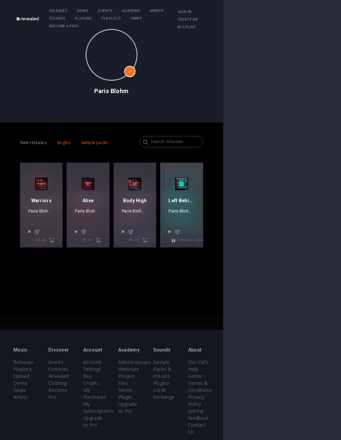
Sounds (195, 10)
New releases (33, 142)
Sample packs (94, 142)
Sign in (280, 11)
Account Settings (142, 362)
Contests (78, 369)
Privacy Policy (301, 390)
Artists (20, 390)
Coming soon (296, 261)
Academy (146, 10)
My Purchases (138, 376)
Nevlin (63, 240)
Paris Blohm (40, 240)
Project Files (191, 376)
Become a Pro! (99, 18)
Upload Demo (29, 376)
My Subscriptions (142, 383)
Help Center (299, 369)
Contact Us (298, 404)
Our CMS (296, 362)
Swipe (69, 18)
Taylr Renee (297, 240)
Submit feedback (305, 397)
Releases (73, 10)
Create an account (293, 19)
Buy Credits (136, 369)
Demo (97, 10)
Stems (184, 383)
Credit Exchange (250, 383)
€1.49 (151, 261)
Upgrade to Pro (140, 390)
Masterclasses (193, 362)
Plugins (221, 10)
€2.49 (74, 261)
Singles (64, 142)
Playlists (249, 10)
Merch (171, 10)
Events (120, 10)
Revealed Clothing (88, 376)
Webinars (187, 369)
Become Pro (82, 383)
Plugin (184, 390)
